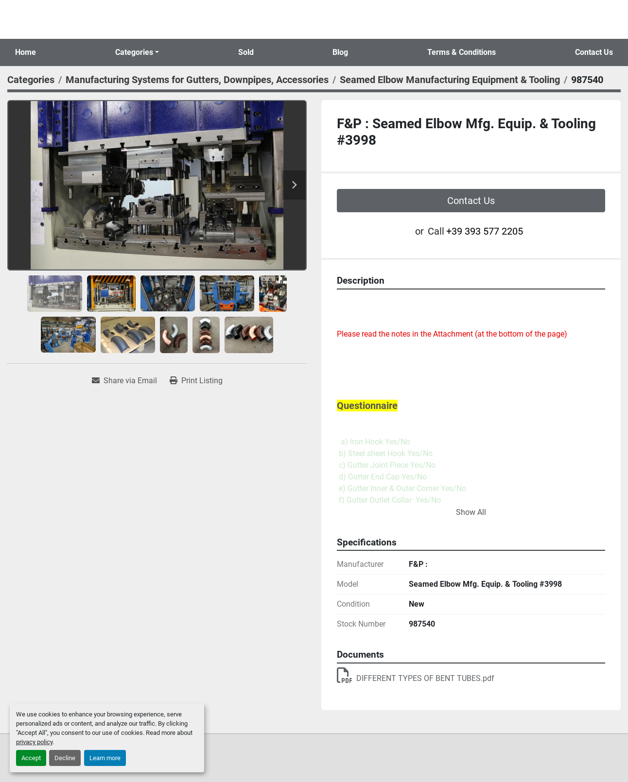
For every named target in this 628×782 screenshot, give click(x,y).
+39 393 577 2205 (484, 231)
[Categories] (30, 79)
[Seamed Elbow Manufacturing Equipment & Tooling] (450, 79)
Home (25, 52)
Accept (31, 758)
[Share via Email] (124, 381)
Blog (340, 52)
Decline (64, 758)
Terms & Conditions (461, 52)
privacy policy (34, 742)
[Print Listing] (196, 381)
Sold (246, 52)
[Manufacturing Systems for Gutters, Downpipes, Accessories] (197, 79)
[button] (137, 52)
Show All (471, 512)
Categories (134, 52)
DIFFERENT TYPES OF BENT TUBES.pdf (415, 678)
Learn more (105, 758)
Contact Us (594, 52)
